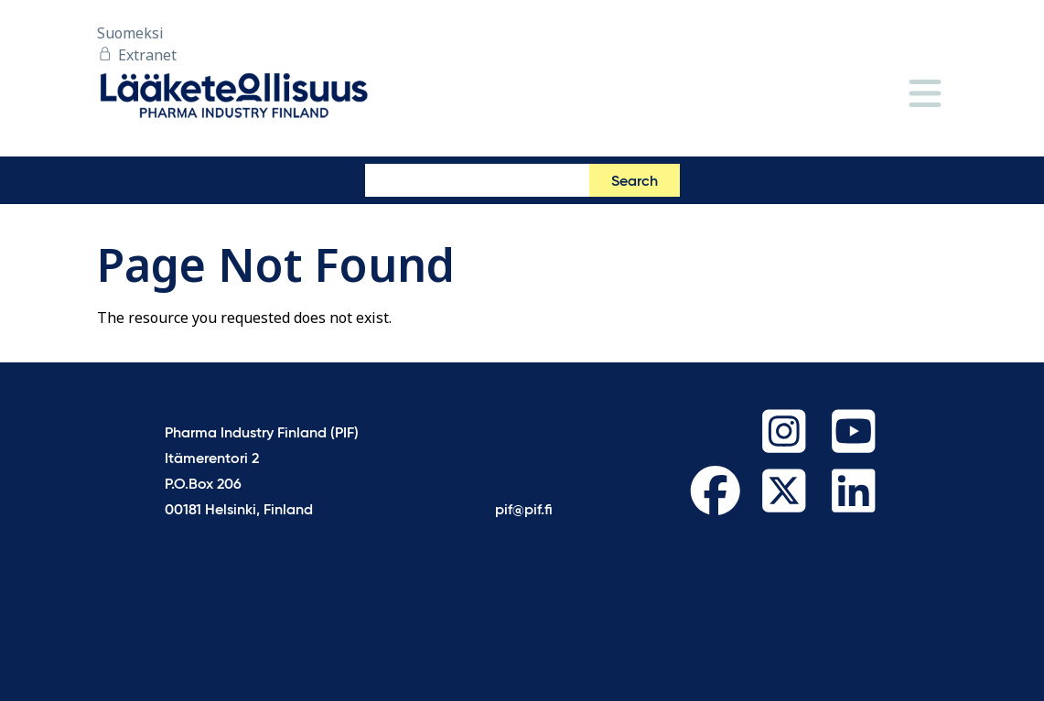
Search (634, 182)
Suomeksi (130, 33)
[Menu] (925, 95)
